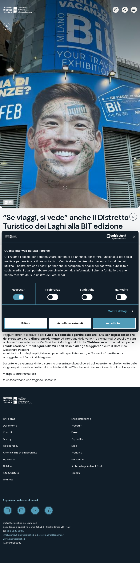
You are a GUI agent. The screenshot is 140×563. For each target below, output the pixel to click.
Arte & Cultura (11, 473)
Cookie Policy (10, 445)
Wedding (76, 452)
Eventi (74, 432)
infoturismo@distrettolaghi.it (18, 534)
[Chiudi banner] (134, 237)
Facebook (7, 510)
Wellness (8, 479)
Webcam (76, 425)
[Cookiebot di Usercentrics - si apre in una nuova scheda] (109, 237)
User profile (116, 10)
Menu (134, 10)
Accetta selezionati (70, 323)
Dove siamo (10, 425)
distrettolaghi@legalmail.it (50, 534)
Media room (6, 26)
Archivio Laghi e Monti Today (88, 466)
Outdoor (8, 466)
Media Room (78, 459)
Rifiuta (25, 323)
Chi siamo (9, 418)
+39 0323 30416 (15, 530)
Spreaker (48, 510)
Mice (74, 445)
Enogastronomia (81, 418)
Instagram (21, 510)
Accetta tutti (114, 323)
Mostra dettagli (118, 311)
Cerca (125, 10)
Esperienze (9, 459)
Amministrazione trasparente (20, 452)
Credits (75, 473)
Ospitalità (77, 439)
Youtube (35, 510)
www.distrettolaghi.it (14, 538)
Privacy (7, 439)
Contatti (8, 432)
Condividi (133, 217)
